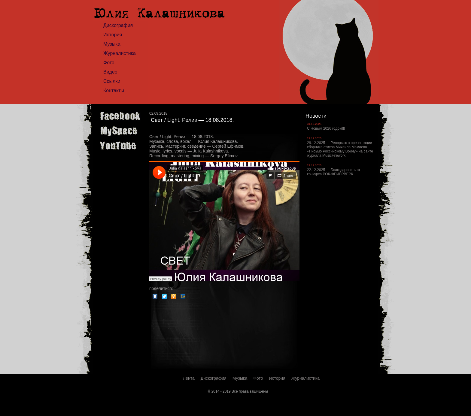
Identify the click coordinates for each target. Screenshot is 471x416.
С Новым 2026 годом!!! (326, 128)
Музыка (111, 44)
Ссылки (111, 81)
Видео (110, 71)
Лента (189, 378)
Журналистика (119, 53)
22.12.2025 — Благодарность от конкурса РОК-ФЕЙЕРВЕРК (333, 172)
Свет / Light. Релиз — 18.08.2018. (192, 120)
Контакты (113, 90)
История (112, 34)
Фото (108, 62)
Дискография (118, 25)
